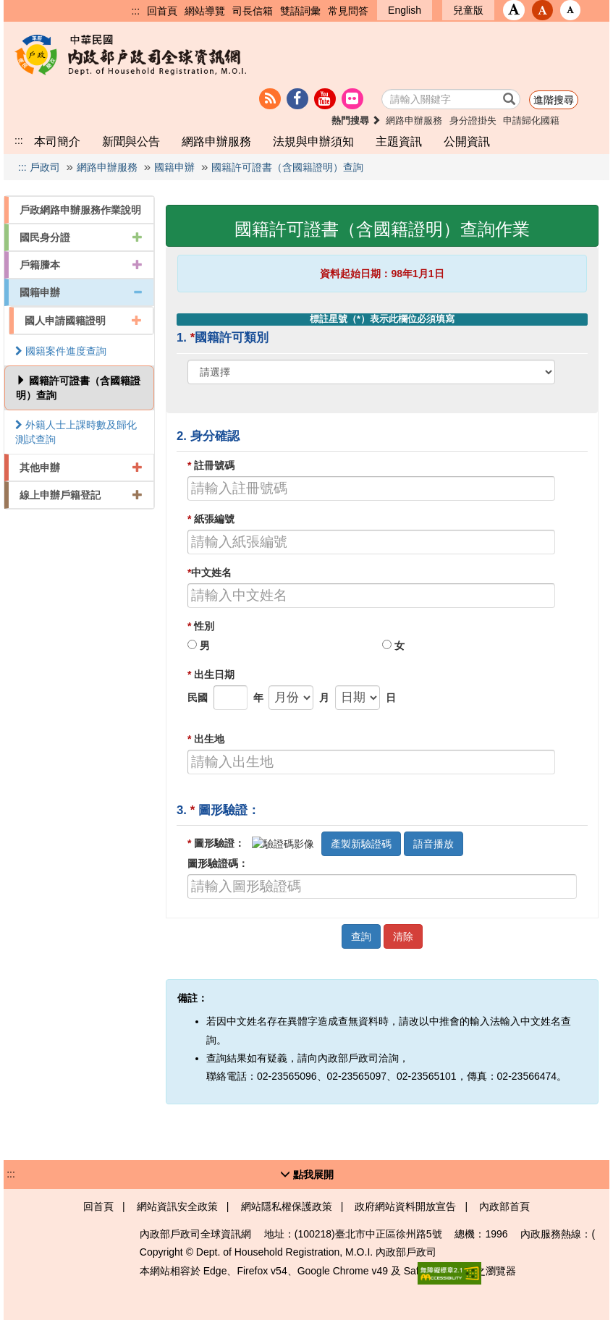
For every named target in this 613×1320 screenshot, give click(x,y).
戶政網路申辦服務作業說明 (80, 210)
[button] (514, 10)
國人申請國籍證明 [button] (83, 320)
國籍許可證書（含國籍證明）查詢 (287, 167)
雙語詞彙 (300, 11)
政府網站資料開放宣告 (405, 1206)
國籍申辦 (174, 167)
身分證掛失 (472, 121)
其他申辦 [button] (81, 467)
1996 (496, 1234)
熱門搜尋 (356, 121)
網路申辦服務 (414, 121)
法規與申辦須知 (313, 141)
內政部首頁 (504, 1206)
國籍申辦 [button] (81, 292)
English (404, 10)
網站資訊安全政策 (177, 1206)
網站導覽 (205, 11)
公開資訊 (467, 141)
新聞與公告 (131, 141)
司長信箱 (252, 11)
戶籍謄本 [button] (81, 265)
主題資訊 (399, 141)
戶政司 (45, 167)
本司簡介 (57, 141)
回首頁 (162, 11)
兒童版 (468, 10)
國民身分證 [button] (81, 237)
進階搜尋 (553, 100)
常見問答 (348, 11)
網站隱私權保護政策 (286, 1206)
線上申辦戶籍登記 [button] (81, 495)
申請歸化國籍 (531, 121)
